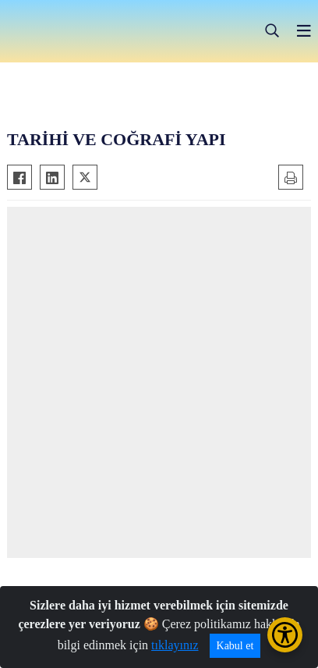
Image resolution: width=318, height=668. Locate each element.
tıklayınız (174, 645)
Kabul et (235, 646)
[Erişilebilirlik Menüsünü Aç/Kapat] (284, 634)
